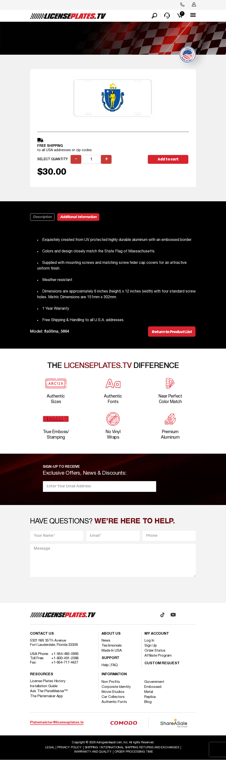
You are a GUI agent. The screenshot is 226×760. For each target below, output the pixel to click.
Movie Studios (113, 692)
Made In (112, 650)
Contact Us (42, 634)
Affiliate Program (158, 655)
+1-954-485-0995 (65, 654)
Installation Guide (43, 686)
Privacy (69, 747)
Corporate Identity (116, 687)
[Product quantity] (91, 159)
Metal (148, 692)
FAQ (114, 665)
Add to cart (168, 159)
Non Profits (111, 682)
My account (156, 634)
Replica (150, 697)
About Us (111, 634)
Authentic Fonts (114, 702)
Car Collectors (113, 697)
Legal (49, 747)
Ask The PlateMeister (49, 691)
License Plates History (48, 681)
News (106, 640)
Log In (149, 640)
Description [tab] (42, 217)
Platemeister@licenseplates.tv (57, 722)
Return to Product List (172, 332)
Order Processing (133, 751)
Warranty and (93, 751)
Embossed (152, 687)
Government (154, 682)
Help (105, 665)
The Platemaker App (46, 696)
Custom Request (162, 663)
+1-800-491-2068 (65, 658)
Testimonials (112, 645)
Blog (148, 702)
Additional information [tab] (78, 217)
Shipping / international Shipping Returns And (132, 747)
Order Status (154, 650)
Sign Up (150, 645)
